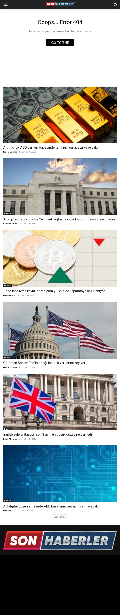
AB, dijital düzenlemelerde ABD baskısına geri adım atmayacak (50, 506)
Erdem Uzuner (10, 152)
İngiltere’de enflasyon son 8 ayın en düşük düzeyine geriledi (47, 434)
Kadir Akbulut (10, 223)
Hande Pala (9, 295)
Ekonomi (7, 214)
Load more (60, 517)
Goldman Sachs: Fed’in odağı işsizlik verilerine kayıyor (44, 363)
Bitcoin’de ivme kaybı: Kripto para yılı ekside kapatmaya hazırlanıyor (54, 291)
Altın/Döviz (9, 142)
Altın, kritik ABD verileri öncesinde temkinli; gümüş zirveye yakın (51, 147)
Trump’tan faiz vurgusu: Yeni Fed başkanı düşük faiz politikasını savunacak (59, 219)
